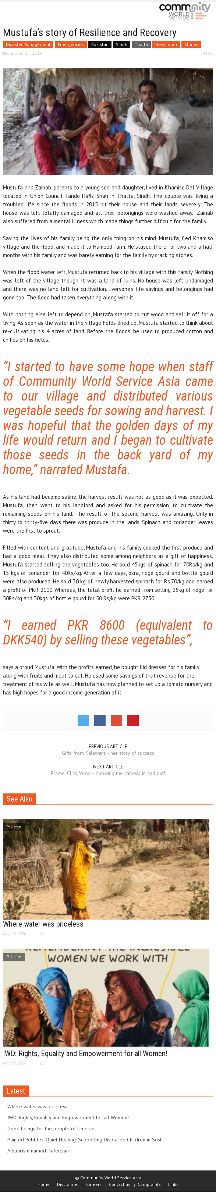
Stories (191, 44)
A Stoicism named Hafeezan (38, 1150)
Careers (94, 1184)
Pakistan (100, 44)
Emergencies (71, 44)
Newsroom (166, 44)
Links (173, 1184)
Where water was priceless (43, 924)
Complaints (149, 1184)
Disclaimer (68, 1184)
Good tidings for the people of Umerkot (51, 1128)
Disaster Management (28, 44)
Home (44, 1184)
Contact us (119, 1184)
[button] (28, 12)
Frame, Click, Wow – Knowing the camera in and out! (108, 773)
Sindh (121, 44)
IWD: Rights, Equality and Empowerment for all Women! (85, 1053)
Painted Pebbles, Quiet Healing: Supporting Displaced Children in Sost (84, 1139)
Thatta (141, 44)
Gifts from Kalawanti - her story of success (108, 753)
